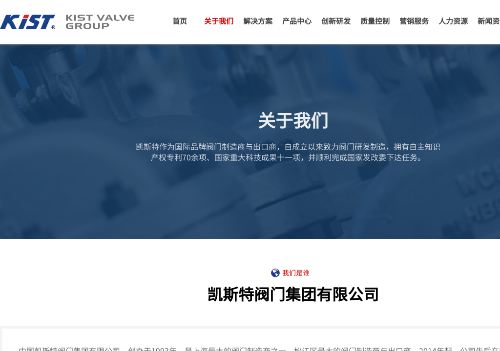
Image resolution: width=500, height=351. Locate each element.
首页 (179, 21)
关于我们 (218, 21)
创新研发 (336, 21)
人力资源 (453, 21)
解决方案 (257, 21)
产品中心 (297, 21)
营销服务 (414, 21)
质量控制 (375, 21)
